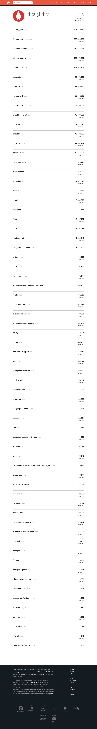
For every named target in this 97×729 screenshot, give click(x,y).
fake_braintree (21, 304)
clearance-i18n (21, 589)
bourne (18, 229)
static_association (23, 484)
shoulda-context (22, 115)
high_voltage (20, 172)
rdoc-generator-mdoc (24, 579)
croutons (19, 399)
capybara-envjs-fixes (24, 522)
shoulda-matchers (23, 49)
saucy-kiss (19, 475)
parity (17, 342)
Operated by (21, 706)
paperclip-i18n (21, 390)
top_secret (19, 494)
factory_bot (20, 30)
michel (18, 636)
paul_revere (20, 380)
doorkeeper (20, 68)
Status (72, 669)
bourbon (19, 143)
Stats (71, 678)
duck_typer (20, 626)
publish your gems (23, 672)
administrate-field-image (25, 323)
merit (17, 266)
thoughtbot (38, 14)
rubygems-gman (22, 570)
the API (48, 672)
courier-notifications (24, 598)
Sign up (89, 2)
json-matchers (21, 503)
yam (17, 361)
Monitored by (66, 705)
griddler (18, 200)
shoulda (18, 134)
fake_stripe (20, 276)
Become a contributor (38, 674)
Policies (72, 689)
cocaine (18, 124)
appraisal (19, 153)
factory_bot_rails (22, 39)
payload (18, 541)
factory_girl (20, 96)
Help (71, 685)
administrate (20, 181)
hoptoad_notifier (22, 238)
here (51, 693)
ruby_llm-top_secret (24, 645)
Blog (62, 2)
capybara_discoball (23, 248)
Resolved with (54, 705)
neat (17, 191)
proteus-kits (19, 513)
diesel (17, 456)
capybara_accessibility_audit (27, 437)
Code (71, 673)
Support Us (73, 692)
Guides (75, 2)
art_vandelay (20, 608)
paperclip (19, 77)
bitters (18, 257)
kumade (18, 446)
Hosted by (43, 705)
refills (17, 295)
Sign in (82, 2)
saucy (18, 333)
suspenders (22, 314)
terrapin (18, 86)
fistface (18, 560)
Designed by (32, 705)
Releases (55, 2)
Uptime (72, 671)
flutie (17, 219)
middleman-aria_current (25, 532)
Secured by (54, 715)
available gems (27, 674)
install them (38, 672)
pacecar (18, 418)
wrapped (19, 551)
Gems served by (76, 705)
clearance (19, 210)
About (72, 682)
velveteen (19, 617)
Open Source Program (36, 682)
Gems (68, 2)
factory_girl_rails (22, 105)
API (71, 687)
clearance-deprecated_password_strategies (34, 465)
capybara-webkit (22, 162)
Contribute (73, 680)
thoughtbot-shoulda (24, 371)
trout (16, 428)
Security (72, 694)
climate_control (22, 58)
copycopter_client (23, 409)
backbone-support (23, 352)
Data (71, 676)
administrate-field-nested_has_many (31, 285)
